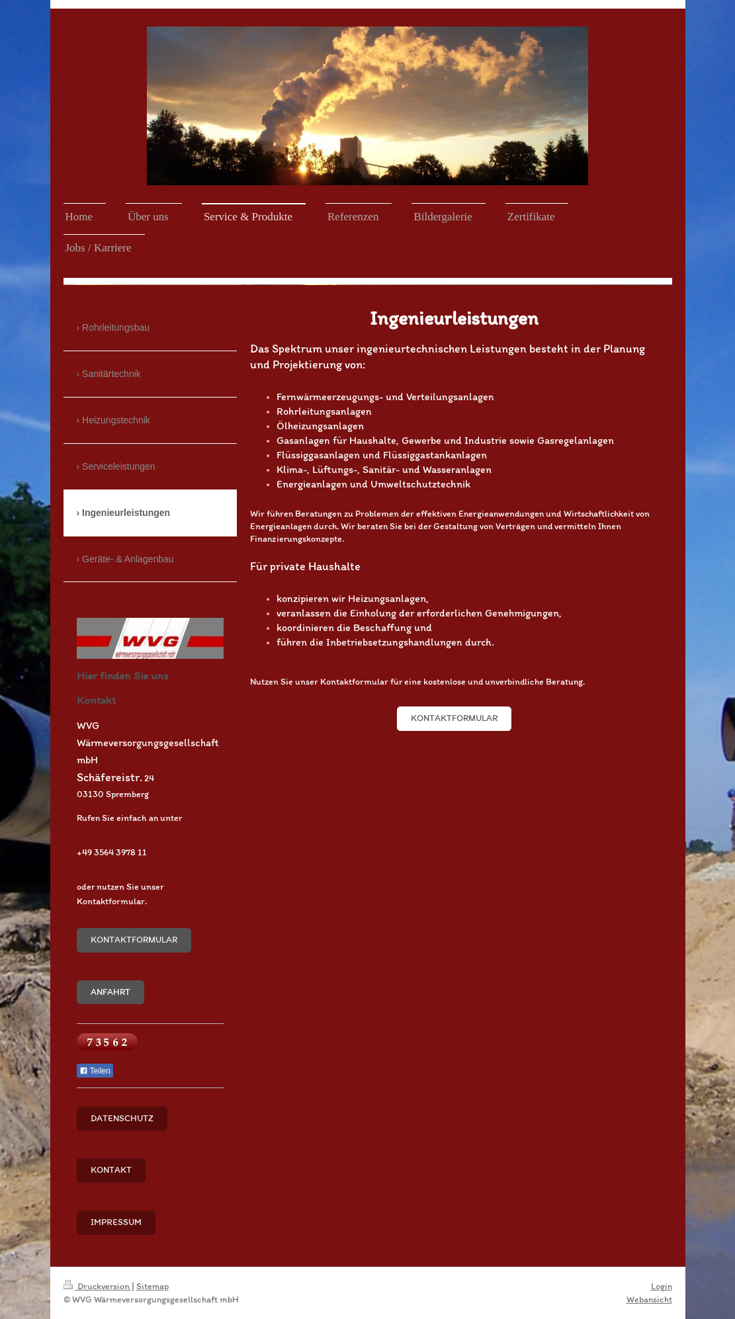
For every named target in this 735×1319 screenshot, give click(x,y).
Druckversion (98, 1286)
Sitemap (152, 1286)
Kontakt (111, 1169)
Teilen (94, 1071)
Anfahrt (110, 992)
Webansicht (649, 1299)
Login (661, 1286)
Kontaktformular (454, 718)
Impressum (116, 1222)
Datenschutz (122, 1118)
